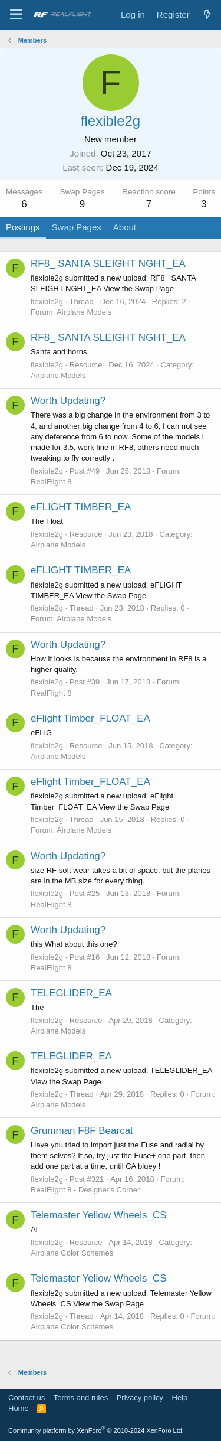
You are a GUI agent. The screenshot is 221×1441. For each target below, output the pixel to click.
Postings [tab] (23, 227)
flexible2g (47, 301)
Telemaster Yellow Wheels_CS (99, 1215)
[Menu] (16, 15)
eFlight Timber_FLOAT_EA (90, 718)
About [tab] (124, 227)
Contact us (26, 1397)
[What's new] (207, 14)
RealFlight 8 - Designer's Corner (85, 1189)
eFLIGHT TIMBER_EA (81, 507)
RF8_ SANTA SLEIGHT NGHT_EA (108, 263)
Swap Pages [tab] (76, 227)
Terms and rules (81, 1397)
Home (18, 1408)
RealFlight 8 (51, 481)
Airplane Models (84, 312)
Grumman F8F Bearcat (82, 1130)
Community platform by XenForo (96, 1430)
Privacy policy (140, 1397)
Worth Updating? (68, 400)
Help (180, 1397)
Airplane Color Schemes (72, 1252)
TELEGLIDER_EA (71, 993)
